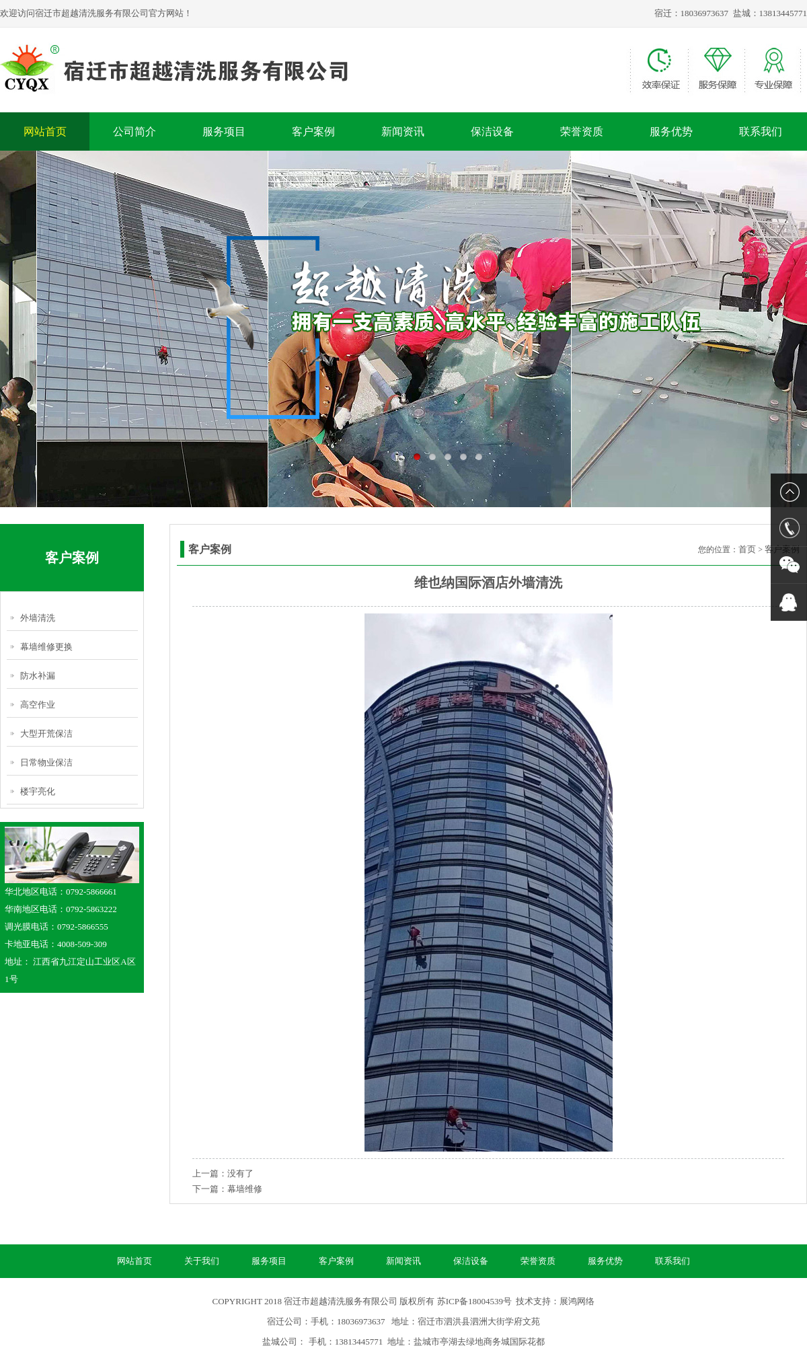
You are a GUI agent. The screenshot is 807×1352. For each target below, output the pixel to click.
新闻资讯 (402, 131)
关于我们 (201, 1261)
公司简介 (134, 131)
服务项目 (223, 131)
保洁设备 (492, 131)
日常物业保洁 (46, 762)
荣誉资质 (581, 131)
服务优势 (671, 131)
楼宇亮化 (37, 791)
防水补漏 (37, 676)
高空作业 (37, 705)
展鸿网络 (577, 1301)
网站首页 (45, 131)
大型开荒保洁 (46, 733)
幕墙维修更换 (46, 647)
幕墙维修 (244, 1189)
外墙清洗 (37, 618)
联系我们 (760, 131)
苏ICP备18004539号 (474, 1301)
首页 (747, 549)
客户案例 (313, 131)
